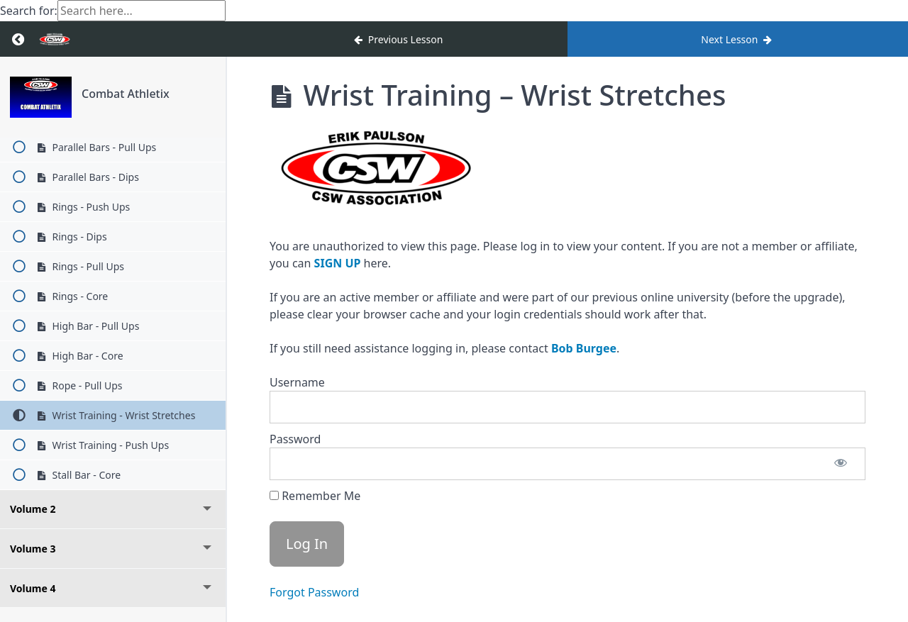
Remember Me (315, 496)
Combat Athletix (126, 93)
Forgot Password (314, 592)
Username (297, 382)
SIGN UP (337, 263)
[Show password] (840, 464)
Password (295, 439)
